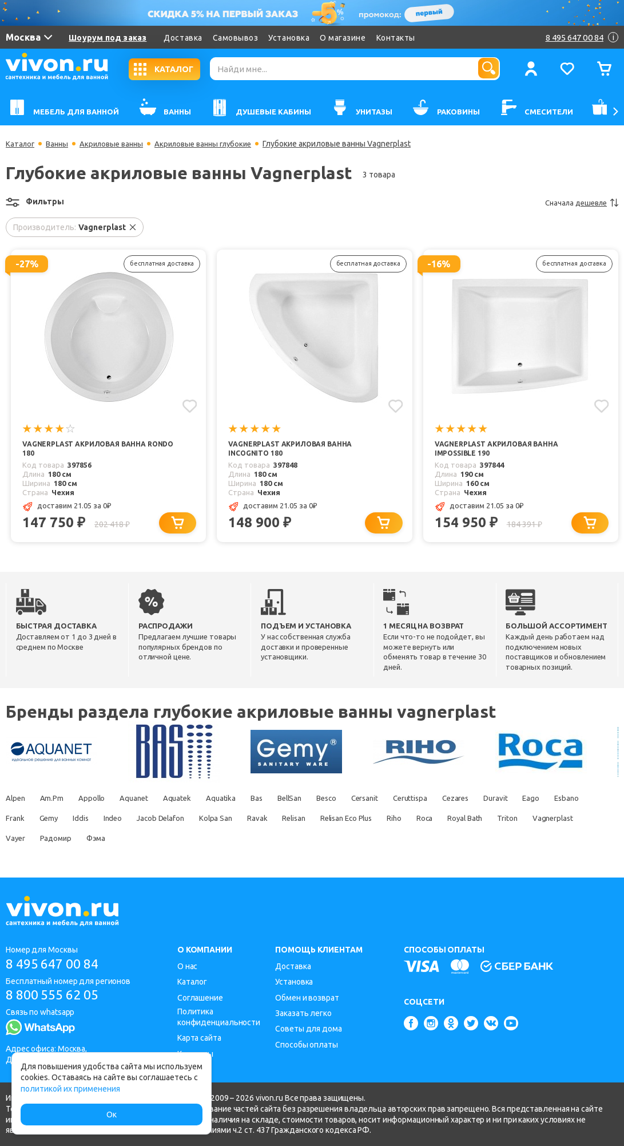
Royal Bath (24, 839)
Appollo (100, 799)
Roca (555, 819)
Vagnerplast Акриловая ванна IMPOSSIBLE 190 (500, 449)
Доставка (183, 37)
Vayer (171, 839)
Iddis (169, 819)
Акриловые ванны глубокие (214, 143)
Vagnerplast (121, 839)
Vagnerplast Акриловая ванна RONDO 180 (87, 449)
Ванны (59, 143)
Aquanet (147, 799)
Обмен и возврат (307, 997)
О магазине (342, 37)
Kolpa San (320, 819)
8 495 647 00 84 (56, 964)
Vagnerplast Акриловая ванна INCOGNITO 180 (293, 449)
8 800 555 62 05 (56, 996)
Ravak (366, 819)
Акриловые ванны (117, 143)
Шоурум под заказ (107, 37)
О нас (187, 966)
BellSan (322, 799)
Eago (14, 819)
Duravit (557, 799)
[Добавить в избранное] (188, 405)
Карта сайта (199, 1037)
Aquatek (195, 799)
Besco (365, 799)
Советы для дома (308, 1028)
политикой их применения (70, 1088)
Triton (71, 839)
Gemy (134, 819)
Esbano (54, 819)
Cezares (511, 799)
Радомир (216, 839)
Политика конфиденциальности (218, 1017)
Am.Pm (57, 799)
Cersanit (409, 799)
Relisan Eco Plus (466, 819)
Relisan (406, 819)
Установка (288, 37)
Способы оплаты (306, 1044)
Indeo (206, 819)
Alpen (16, 799)
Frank (95, 819)
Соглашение (200, 997)
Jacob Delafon (259, 819)
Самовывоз (236, 37)
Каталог (21, 143)
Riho (520, 819)
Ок (111, 1114)
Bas (284, 799)
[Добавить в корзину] (180, 524)
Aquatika (244, 799)
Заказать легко (303, 1013)
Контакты (395, 37)
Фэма (262, 839)
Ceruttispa (460, 799)
